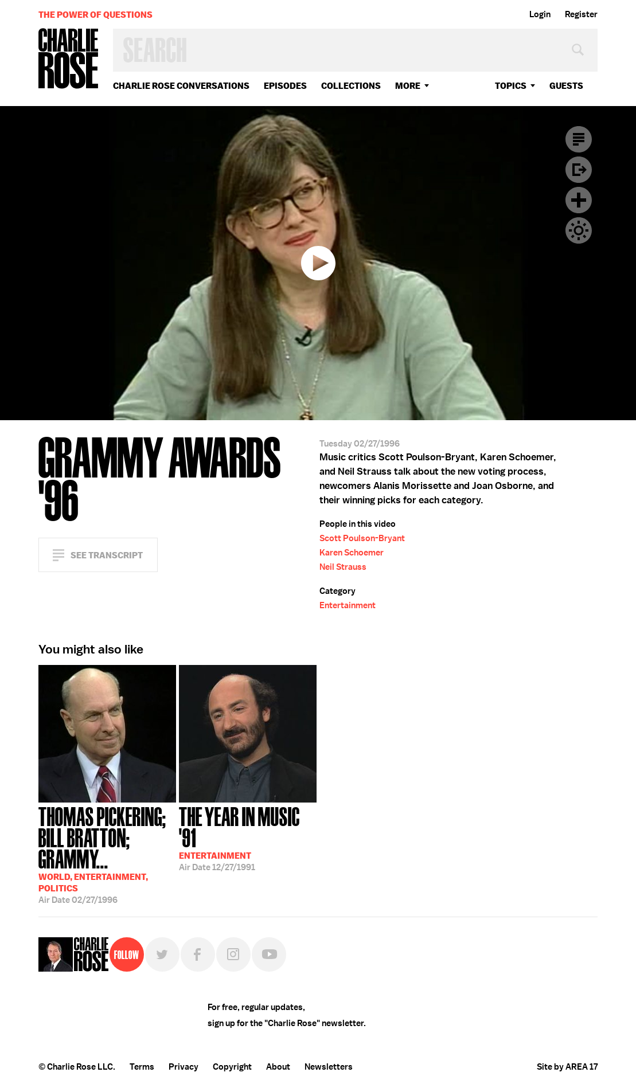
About (278, 1067)
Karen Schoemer (351, 552)
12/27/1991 (248, 838)
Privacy (183, 1067)
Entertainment (347, 605)
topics (510, 85)
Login (540, 14)
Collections (351, 85)
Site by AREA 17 (567, 1067)
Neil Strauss (342, 567)
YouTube (269, 954)
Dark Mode (578, 230)
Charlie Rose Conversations (181, 85)
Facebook (198, 954)
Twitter (162, 954)
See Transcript (107, 555)
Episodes (285, 85)
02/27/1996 (107, 854)
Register (581, 14)
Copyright (232, 1067)
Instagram (233, 954)
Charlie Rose (68, 59)
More (407, 85)
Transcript (578, 139)
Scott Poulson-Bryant (362, 538)
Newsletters (329, 1067)
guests (566, 85)
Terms (142, 1067)
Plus (578, 200)
